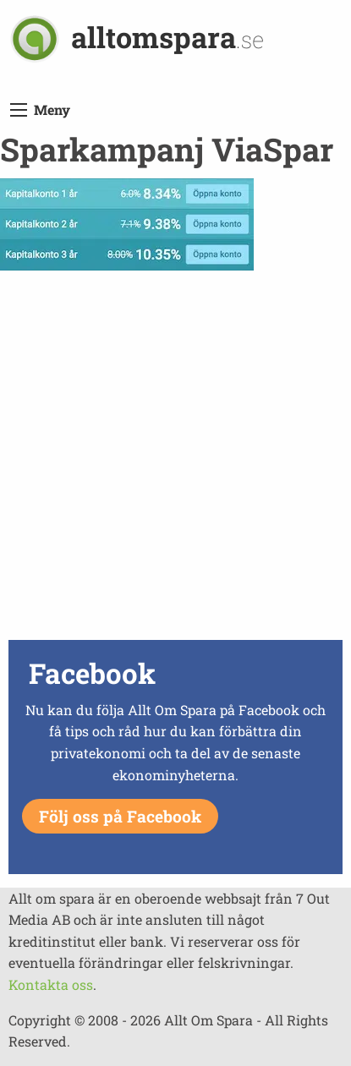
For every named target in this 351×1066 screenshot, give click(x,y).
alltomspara (167, 37)
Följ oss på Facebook (120, 816)
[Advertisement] (175, 459)
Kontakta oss (50, 984)
